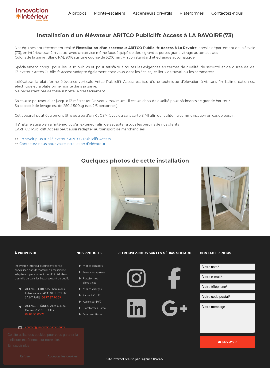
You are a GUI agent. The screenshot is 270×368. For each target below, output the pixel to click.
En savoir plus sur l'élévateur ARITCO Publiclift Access (65, 139)
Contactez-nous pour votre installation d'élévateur (62, 144)
